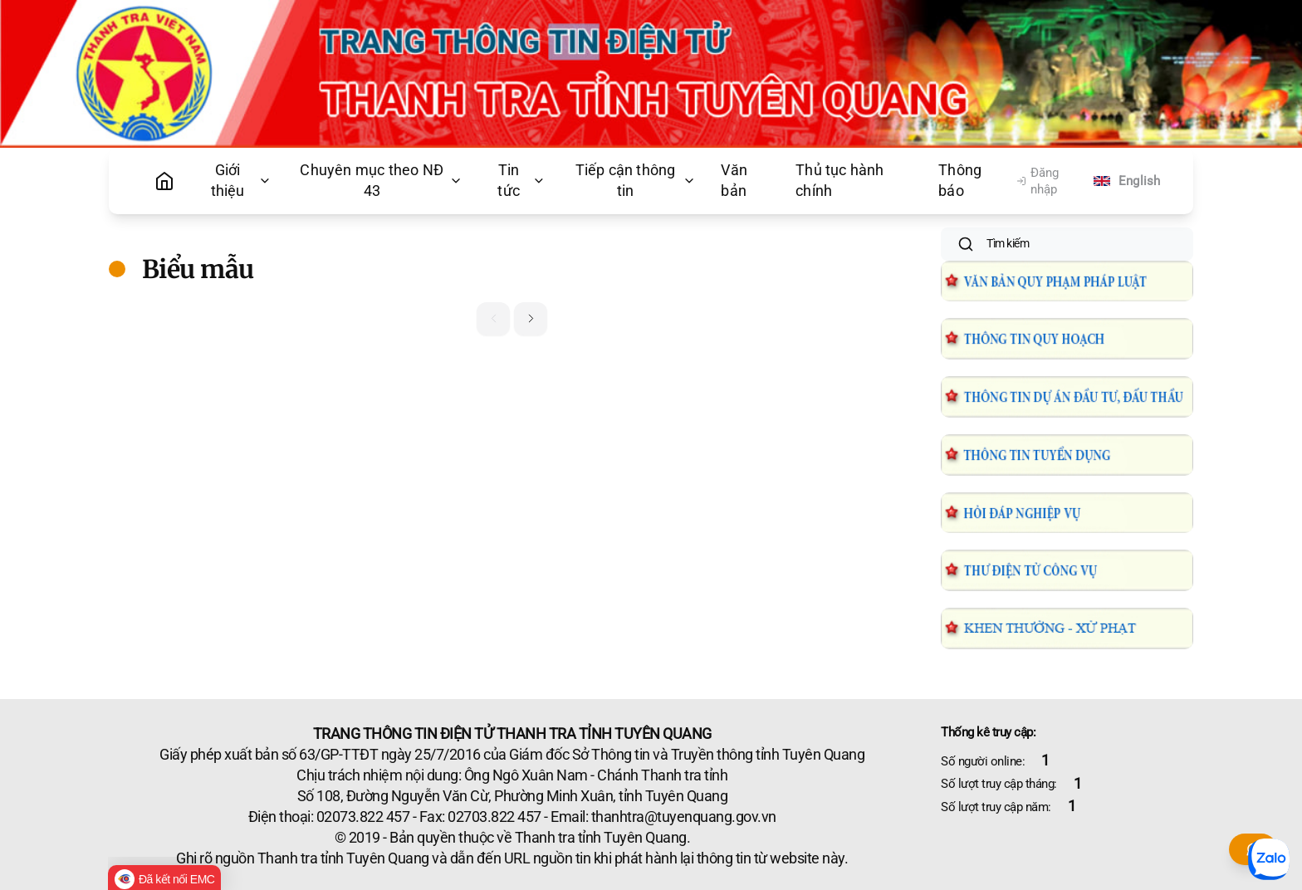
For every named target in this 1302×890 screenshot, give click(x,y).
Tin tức (521, 180)
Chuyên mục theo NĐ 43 (381, 180)
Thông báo (959, 180)
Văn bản (734, 180)
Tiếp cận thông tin (636, 180)
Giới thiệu (241, 180)
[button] (530, 318)
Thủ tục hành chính (839, 180)
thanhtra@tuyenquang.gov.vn (683, 817)
